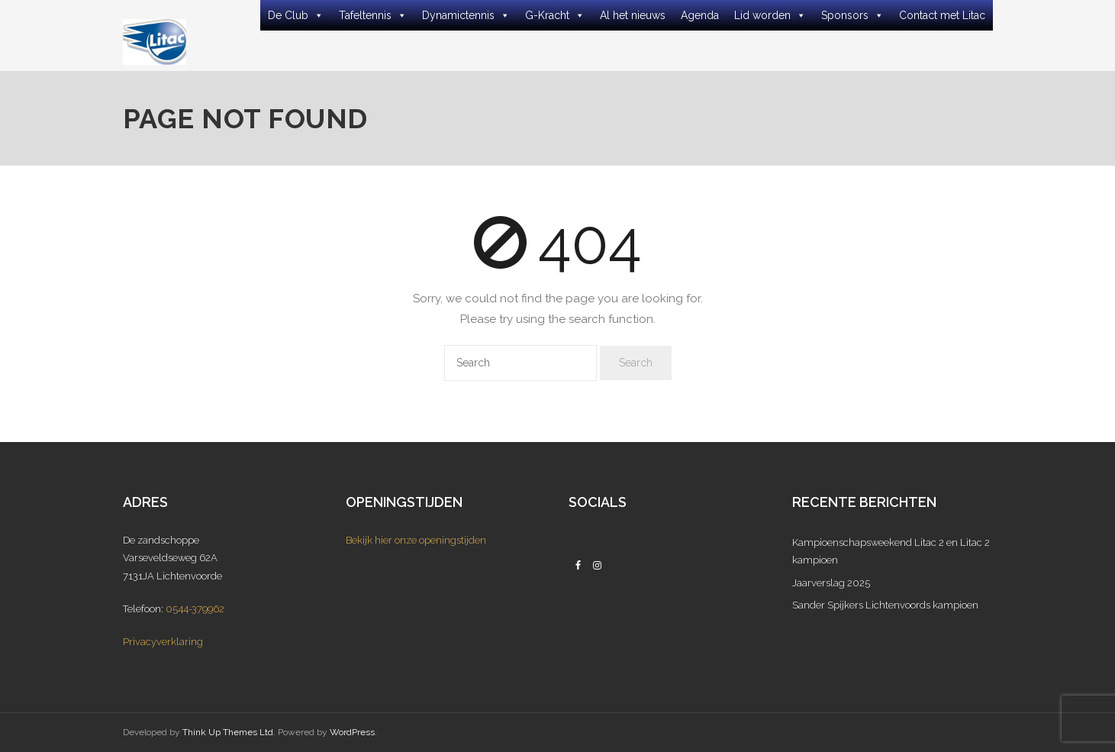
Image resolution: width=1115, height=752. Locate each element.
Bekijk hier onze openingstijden (416, 540)
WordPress (352, 732)
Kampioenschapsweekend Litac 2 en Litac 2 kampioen (891, 551)
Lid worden (770, 15)
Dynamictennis (466, 15)
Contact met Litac (942, 15)
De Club (296, 15)
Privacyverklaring (163, 641)
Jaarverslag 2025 (831, 583)
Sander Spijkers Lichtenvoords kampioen (885, 605)
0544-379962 (195, 609)
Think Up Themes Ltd (227, 732)
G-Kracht (555, 15)
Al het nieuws (632, 15)
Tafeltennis (373, 15)
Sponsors (852, 15)
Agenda (700, 15)
